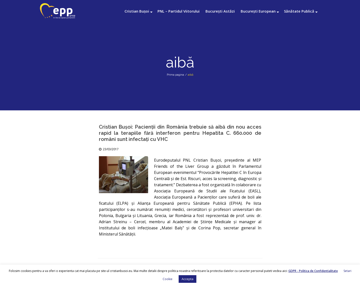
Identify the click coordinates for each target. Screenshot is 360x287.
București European (258, 11)
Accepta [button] (187, 279)
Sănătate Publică (299, 11)
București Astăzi (220, 11)
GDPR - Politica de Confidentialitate (313, 271)
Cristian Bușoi (137, 11)
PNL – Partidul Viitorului (178, 11)
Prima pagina (175, 74)
